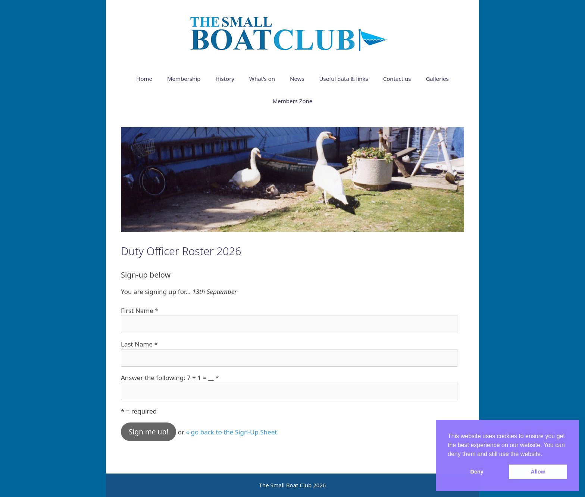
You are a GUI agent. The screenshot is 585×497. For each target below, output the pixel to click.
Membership (184, 78)
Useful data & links (343, 78)
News (297, 78)
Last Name (139, 344)
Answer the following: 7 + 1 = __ (170, 377)
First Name (140, 310)
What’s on (262, 78)
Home (144, 78)
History (225, 78)
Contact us (397, 78)
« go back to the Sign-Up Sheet (231, 432)
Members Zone (292, 101)
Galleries (437, 78)
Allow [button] (538, 472)
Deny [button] (477, 472)
